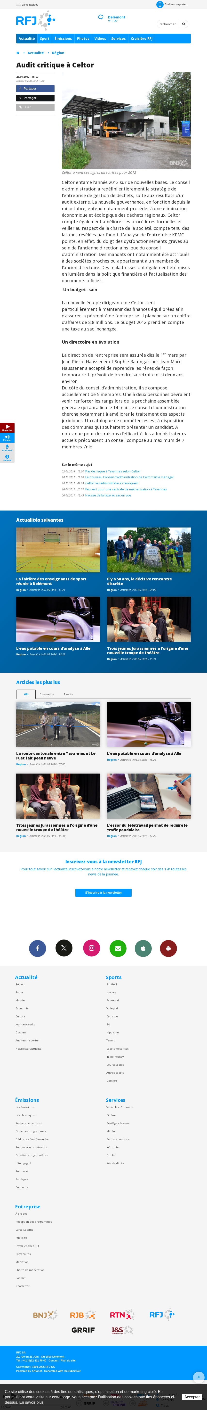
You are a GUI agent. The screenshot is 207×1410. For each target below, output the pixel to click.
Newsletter (23, 1285)
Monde (20, 1000)
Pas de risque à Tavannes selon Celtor (101, 471)
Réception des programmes (34, 1221)
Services (118, 38)
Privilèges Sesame (118, 1123)
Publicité (21, 1237)
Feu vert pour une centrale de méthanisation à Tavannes (114, 489)
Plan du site (68, 1360)
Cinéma (111, 1115)
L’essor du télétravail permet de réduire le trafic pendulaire (147, 828)
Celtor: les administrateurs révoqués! (100, 483)
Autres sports (115, 1072)
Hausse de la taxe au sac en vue (96, 495)
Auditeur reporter (27, 1040)
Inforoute (112, 1147)
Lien (25, 107)
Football (111, 984)
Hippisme (112, 1032)
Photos (83, 38)
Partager (27, 88)
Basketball (112, 1000)
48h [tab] (26, 694)
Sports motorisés (117, 1048)
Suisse (20, 992)
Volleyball (112, 1008)
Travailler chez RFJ (27, 1245)
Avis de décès (115, 1163)
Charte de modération (30, 1269)
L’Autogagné (23, 1163)
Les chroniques (25, 1115)
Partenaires (23, 1253)
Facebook (37, 948)
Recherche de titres (28, 1123)
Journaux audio (25, 1024)
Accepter (192, 1397)
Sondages (22, 1179)
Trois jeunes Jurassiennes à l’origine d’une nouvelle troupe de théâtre (147, 651)
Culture (20, 1016)
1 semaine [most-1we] (47, 694)
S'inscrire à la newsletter (103, 892)
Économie (22, 1008)
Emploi (110, 1155)
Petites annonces (117, 1139)
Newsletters (118, 948)
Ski (108, 1024)
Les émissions (24, 1107)
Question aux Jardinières (32, 1155)
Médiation (22, 1261)
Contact (20, 1277)
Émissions (63, 38)
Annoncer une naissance (32, 1147)
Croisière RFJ (141, 38)
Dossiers (21, 1032)
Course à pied (115, 1064)
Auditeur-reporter (171, 4)
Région (58, 52)
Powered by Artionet (29, 1370)
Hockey (111, 992)
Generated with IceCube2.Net (62, 1370)
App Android (168, 948)
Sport (44, 38)
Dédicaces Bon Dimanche (32, 1139)
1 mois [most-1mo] (68, 694)
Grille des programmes (31, 1131)
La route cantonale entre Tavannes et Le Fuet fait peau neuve (56, 756)
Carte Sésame (24, 1229)
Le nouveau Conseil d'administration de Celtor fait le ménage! (118, 477)
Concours (22, 1187)
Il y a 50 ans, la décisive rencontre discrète (139, 581)
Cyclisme (112, 1016)
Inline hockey (115, 1056)
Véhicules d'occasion (119, 1107)
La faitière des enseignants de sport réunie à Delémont (51, 581)
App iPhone (143, 948)
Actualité (27, 38)
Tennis (110, 1040)
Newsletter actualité (28, 1048)
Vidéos (100, 38)
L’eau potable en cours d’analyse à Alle (53, 648)
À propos (21, 1213)
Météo (110, 1131)
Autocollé (22, 1171)
